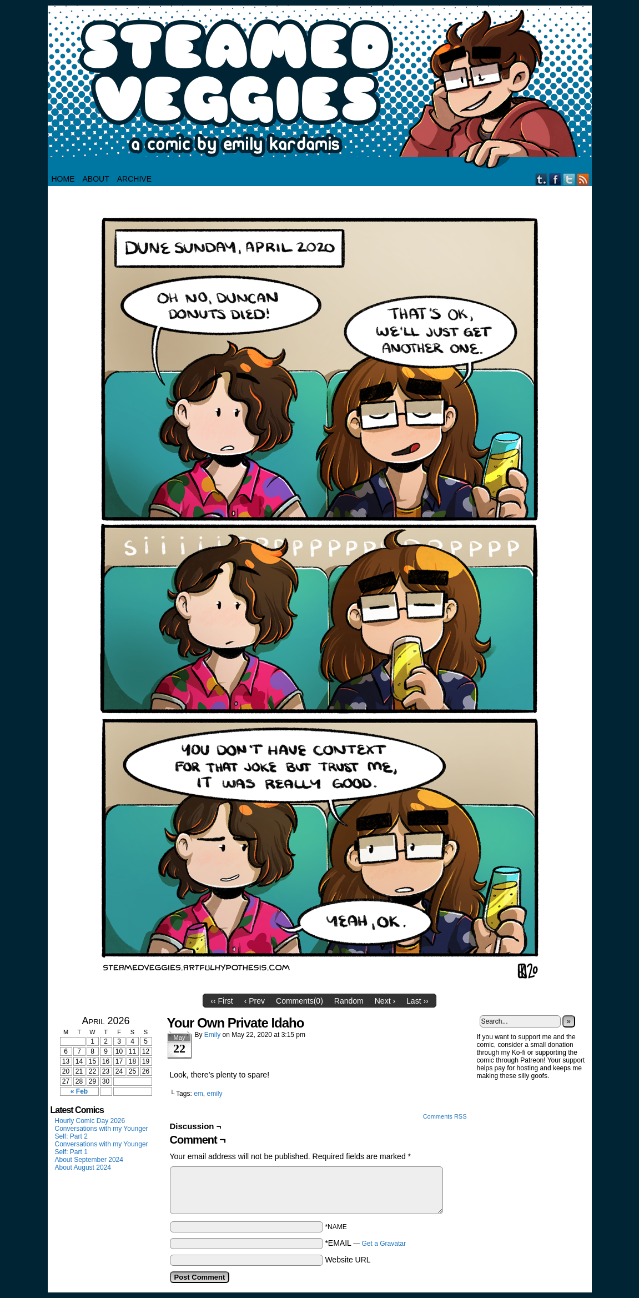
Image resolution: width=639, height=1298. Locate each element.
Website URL (347, 1259)
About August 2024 (83, 1167)
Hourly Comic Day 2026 (90, 1121)
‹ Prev (254, 1000)
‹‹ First (221, 1000)
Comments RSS (445, 1116)
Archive (134, 178)
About (96, 178)
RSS (583, 179)
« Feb (79, 1091)
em (198, 1093)
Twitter (569, 179)
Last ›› (417, 1000)
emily (214, 1093)
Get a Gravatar (384, 1243)
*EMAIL (365, 1243)
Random (349, 1000)
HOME (63, 178)
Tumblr (542, 179)
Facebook (555, 179)
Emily (212, 1035)
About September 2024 (89, 1160)
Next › (385, 1000)
